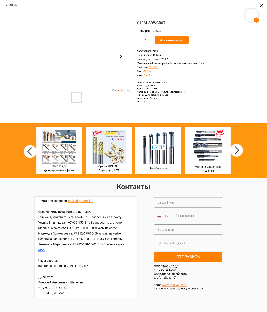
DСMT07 (153, 67)
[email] (188, 229)
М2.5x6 (147, 71)
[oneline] (188, 243)
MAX (41, 250)
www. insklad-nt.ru (174, 285)
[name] (188, 202)
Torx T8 (148, 75)
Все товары (11, 5)
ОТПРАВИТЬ (188, 256)
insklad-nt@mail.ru (80, 201)
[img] (30, 151)
